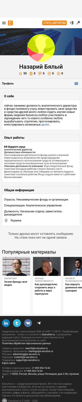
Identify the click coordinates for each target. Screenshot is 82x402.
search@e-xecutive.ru (36, 339)
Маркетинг (10, 278)
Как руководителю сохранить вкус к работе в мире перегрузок (46, 289)
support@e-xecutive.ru (28, 351)
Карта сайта (8, 353)
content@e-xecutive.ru (25, 348)
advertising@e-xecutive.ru (26, 345)
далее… (46, 124)
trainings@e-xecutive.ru (41, 342)
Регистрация (78, 23)
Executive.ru (48, 325)
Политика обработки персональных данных (26, 334)
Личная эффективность (44, 279)
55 (23, 73)
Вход (72, 23)
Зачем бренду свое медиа (15, 283)
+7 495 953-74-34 (41, 358)
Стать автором (54, 22)
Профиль (8, 83)
